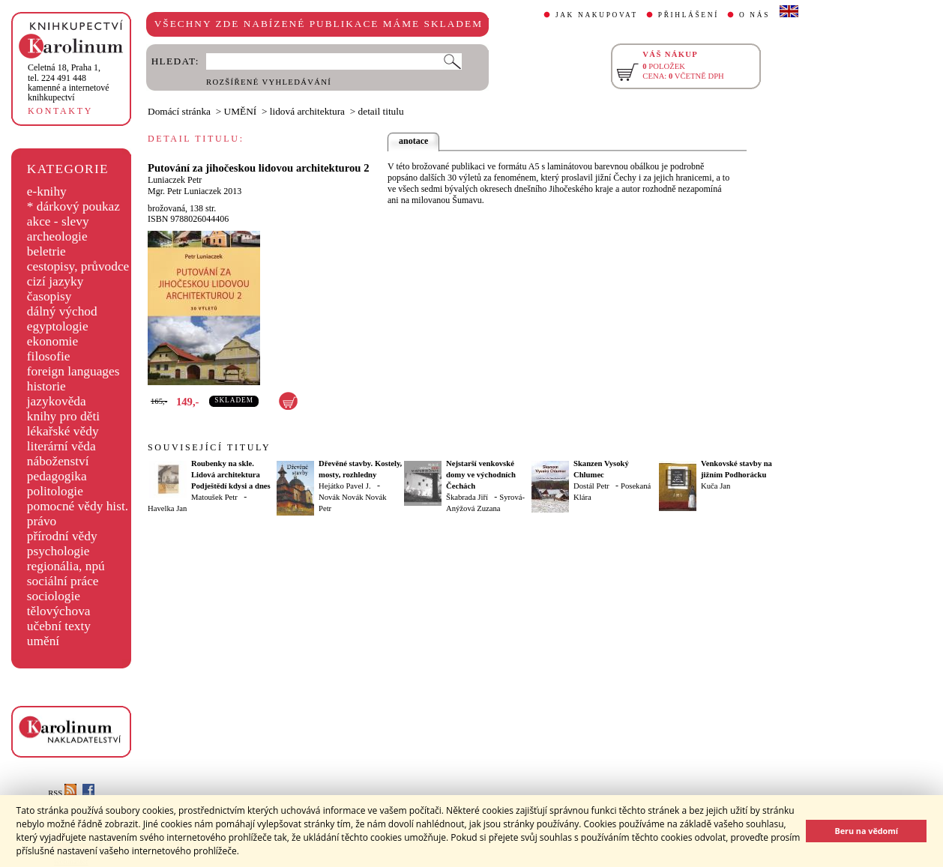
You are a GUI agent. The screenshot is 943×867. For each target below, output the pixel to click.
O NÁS (754, 15)
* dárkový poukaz (73, 206)
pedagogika (57, 476)
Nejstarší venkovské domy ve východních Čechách (481, 474)
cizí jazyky (55, 281)
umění (43, 641)
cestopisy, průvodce (78, 266)
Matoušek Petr (214, 497)
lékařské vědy (63, 431)
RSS (62, 793)
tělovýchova (59, 611)
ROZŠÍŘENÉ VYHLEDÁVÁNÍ (268, 82)
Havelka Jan (167, 508)
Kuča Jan (715, 486)
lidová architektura (307, 111)
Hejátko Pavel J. (345, 486)
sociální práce (63, 581)
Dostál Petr (591, 486)
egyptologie (57, 326)
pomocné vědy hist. (77, 506)
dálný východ (62, 311)
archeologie (57, 236)
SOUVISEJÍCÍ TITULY (209, 447)
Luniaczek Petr (175, 180)
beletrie (46, 251)
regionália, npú (66, 566)
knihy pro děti (63, 416)
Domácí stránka (179, 111)
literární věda (61, 446)
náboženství (58, 461)
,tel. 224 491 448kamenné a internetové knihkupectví (68, 82)
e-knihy (47, 191)
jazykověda (56, 401)
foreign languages (73, 371)
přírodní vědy (62, 536)
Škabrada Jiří (467, 497)
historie (46, 386)
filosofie (48, 356)
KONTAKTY (60, 111)
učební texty (59, 626)
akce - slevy (58, 221)
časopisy (49, 296)
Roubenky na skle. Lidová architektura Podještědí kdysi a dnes (231, 474)
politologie (55, 491)
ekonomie (52, 341)
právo (41, 521)
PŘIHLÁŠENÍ (688, 15)
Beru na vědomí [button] (866, 830)
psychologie (58, 551)
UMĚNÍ (240, 111)
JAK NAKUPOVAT (596, 15)
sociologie (53, 596)
